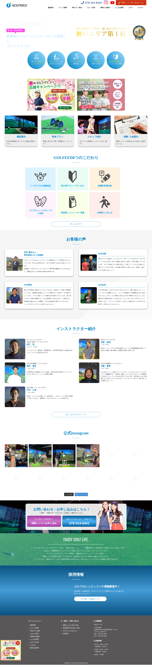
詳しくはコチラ (76, 224)
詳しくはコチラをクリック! (76, 416)
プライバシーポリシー (70, 633)
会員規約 (66, 635)
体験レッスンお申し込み (70, 627)
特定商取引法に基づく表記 (71, 630)
